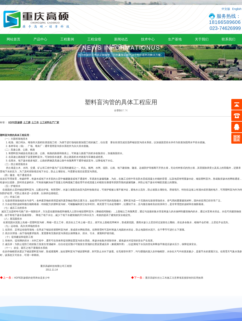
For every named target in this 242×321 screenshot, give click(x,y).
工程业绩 (94, 39)
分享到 (117, 110)
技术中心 (148, 39)
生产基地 (175, 39)
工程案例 (67, 39)
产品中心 (40, 39)
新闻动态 (121, 39)
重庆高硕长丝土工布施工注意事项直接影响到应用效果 (174, 277)
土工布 (35, 122)
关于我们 (202, 39)
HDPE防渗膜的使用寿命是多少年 (32, 277)
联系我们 (228, 39)
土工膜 (26, 122)
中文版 (226, 9)
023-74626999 (225, 28)
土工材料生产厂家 (49, 122)
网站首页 (13, 39)
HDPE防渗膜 (15, 122)
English (236, 9)
